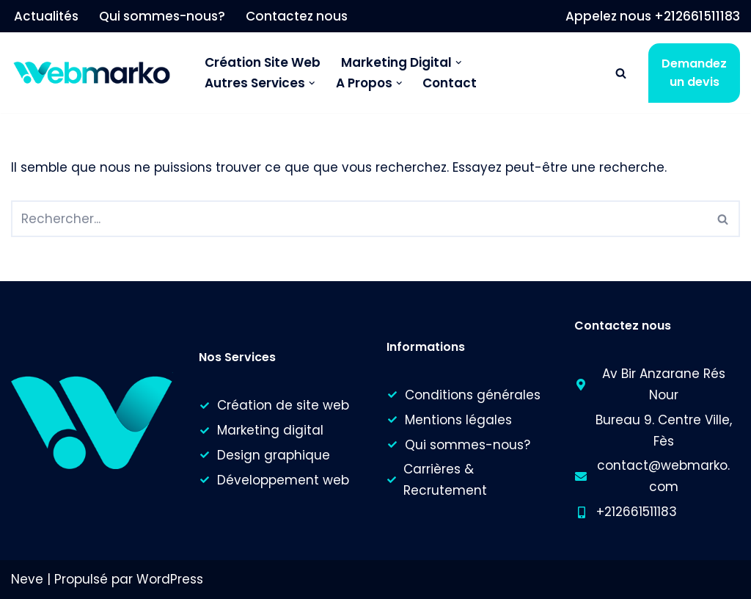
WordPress (169, 579)
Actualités (46, 16)
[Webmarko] (95, 73)
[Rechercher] (620, 73)
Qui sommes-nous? (162, 16)
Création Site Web (262, 62)
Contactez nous (297, 16)
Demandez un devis (694, 73)
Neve (27, 579)
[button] (458, 62)
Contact (449, 83)
